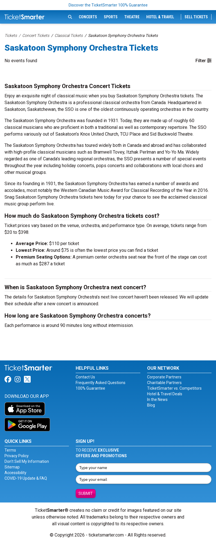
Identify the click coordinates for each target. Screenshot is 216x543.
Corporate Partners (164, 377)
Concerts (88, 17)
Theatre (132, 17)
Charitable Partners (164, 382)
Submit (85, 493)
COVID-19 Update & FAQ (25, 478)
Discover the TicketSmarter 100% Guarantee (108, 5)
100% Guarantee (90, 388)
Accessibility (15, 472)
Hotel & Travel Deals (164, 394)
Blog (151, 405)
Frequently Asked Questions (100, 382)
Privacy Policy (16, 456)
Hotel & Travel (160, 17)
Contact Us (85, 377)
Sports (111, 17)
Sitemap (12, 467)
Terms (10, 450)
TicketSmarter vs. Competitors (174, 388)
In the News (157, 399)
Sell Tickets (196, 17)
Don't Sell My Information (26, 461)
